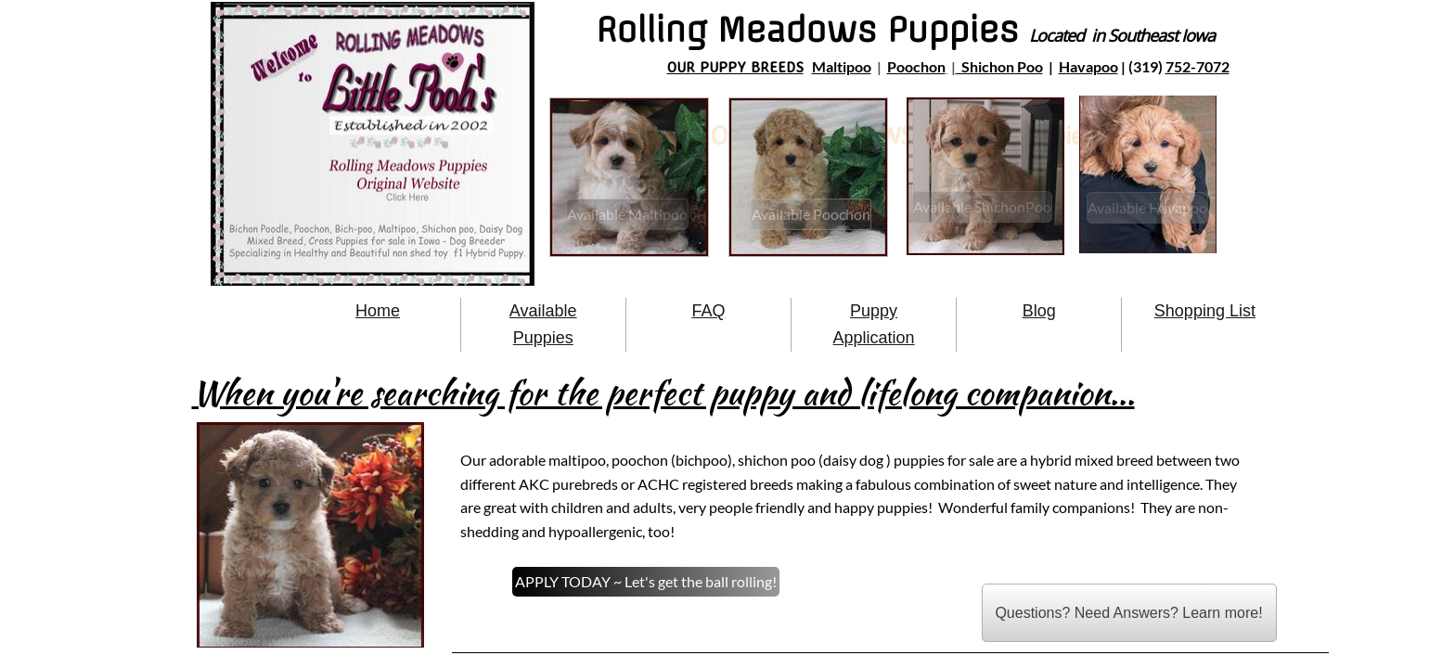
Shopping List (1204, 311)
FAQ (708, 311)
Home (377, 311)
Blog (1039, 311)
